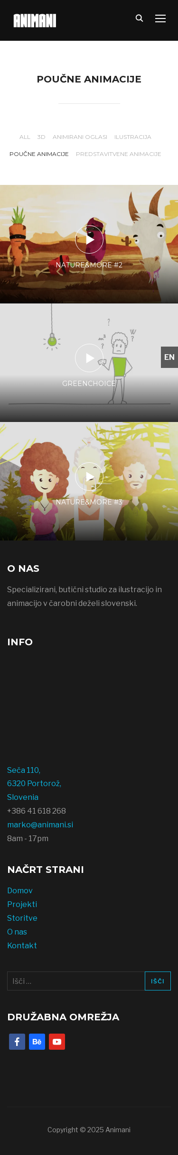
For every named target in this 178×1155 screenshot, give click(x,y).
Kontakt (22, 945)
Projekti (22, 904)
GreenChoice (89, 383)
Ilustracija (132, 136)
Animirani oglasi (80, 136)
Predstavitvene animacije (118, 153)
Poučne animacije (39, 153)
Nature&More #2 (89, 265)
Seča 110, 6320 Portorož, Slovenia (34, 784)
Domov (20, 890)
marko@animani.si (40, 824)
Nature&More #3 (89, 502)
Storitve (22, 918)
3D (41, 136)
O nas (17, 931)
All (24, 136)
